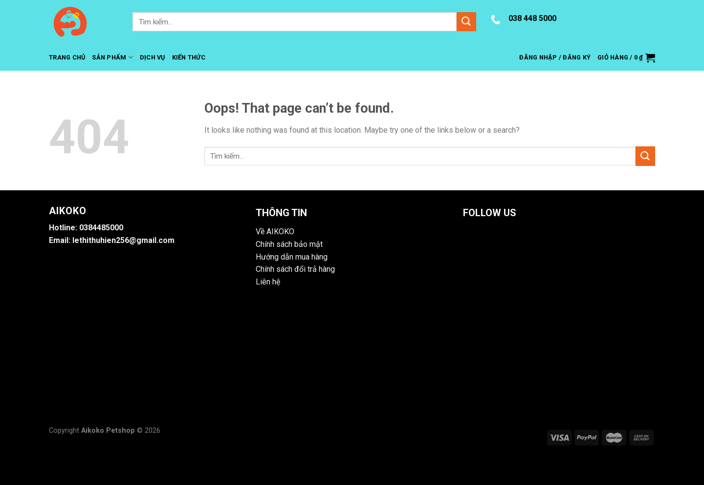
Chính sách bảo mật (289, 244)
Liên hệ (268, 281)
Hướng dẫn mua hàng (292, 257)
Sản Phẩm (112, 57)
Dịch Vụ (152, 57)
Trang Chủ (67, 57)
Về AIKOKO (275, 231)
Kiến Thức (188, 57)
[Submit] (466, 21)
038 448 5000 (532, 18)
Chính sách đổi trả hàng (295, 269)
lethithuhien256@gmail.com (123, 240)
